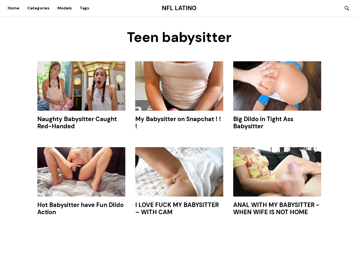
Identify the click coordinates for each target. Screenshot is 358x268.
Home (13, 8)
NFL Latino (179, 8)
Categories (38, 8)
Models (64, 8)
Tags (84, 8)
